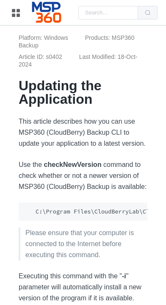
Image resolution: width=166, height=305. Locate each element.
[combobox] (108, 12)
